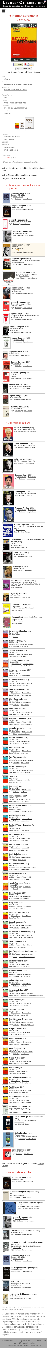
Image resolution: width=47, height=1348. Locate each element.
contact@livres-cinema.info (24, 1343)
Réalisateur (9, 84)
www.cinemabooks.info (34, 1345)
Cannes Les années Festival (15, 108)
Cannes (23, 90)
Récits (7, 79)
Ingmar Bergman (11, 90)
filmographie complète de (19, 175)
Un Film (15, 675)
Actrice (15, 656)
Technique (21, 532)
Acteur (15, 685)
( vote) (10, 158)
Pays (14, 918)
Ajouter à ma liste (23, 69)
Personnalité (16, 1092)
